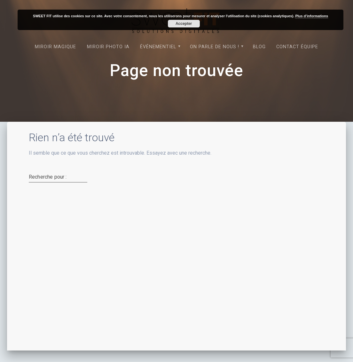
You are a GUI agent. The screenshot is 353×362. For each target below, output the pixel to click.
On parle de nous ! (214, 47)
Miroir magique (55, 47)
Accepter (184, 23)
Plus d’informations (311, 16)
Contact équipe (297, 47)
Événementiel (158, 47)
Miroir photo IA (108, 47)
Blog (259, 47)
